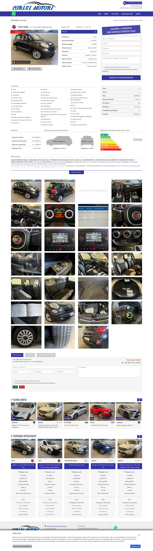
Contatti (138, 14)
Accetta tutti (135, 546)
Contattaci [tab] (17, 355)
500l (140, 20)
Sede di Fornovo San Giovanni (56, 526)
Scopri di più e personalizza (22, 546)
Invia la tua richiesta (121, 77)
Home (99, 14)
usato (132, 20)
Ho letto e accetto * (117, 67)
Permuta (18, 69)
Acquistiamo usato (127, 14)
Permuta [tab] (30, 355)
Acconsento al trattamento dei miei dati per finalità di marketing (120, 70)
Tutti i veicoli (123, 20)
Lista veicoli (115, 14)
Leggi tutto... (76, 172)
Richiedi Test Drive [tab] (46, 355)
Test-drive (34, 69)
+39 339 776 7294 (131, 362)
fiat (136, 20)
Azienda (106, 14)
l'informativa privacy (122, 67)
